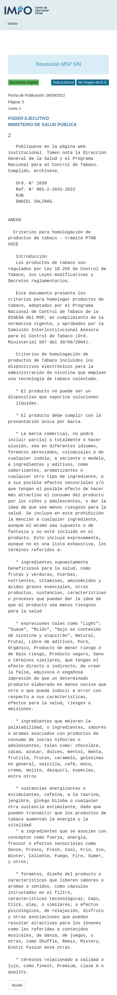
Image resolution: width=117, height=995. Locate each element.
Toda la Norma (63, 82)
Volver (13, 23)
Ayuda (17, 985)
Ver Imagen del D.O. (92, 82)
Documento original (23, 82)
